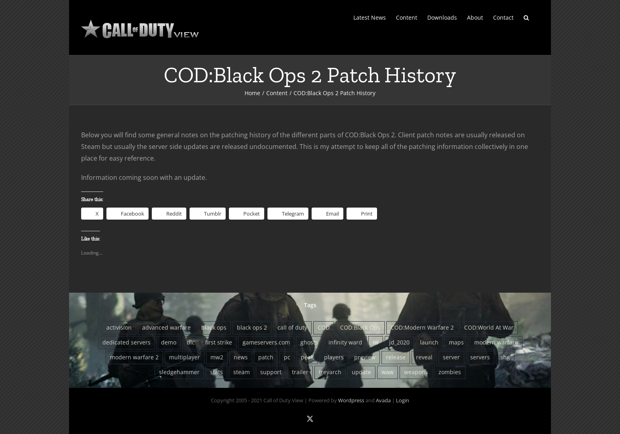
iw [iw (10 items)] (376, 342)
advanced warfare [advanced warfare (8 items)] (166, 327)
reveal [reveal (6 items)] (424, 357)
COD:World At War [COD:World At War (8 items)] (489, 327)
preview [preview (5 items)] (364, 357)
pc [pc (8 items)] (287, 357)
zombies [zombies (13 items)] (449, 372)
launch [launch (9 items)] (429, 342)
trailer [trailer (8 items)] (300, 372)
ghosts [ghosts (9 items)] (309, 342)
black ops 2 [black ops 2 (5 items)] (252, 327)
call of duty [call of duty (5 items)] (292, 327)
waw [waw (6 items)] (387, 372)
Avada (383, 400)
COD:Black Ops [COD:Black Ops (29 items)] (360, 327)
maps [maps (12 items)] (456, 342)
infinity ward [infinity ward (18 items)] (345, 342)
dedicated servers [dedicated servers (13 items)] (126, 342)
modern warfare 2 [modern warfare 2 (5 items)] (134, 357)
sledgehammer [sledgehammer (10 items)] (179, 372)
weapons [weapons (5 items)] (416, 372)
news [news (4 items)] (241, 357)
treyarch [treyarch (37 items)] (330, 372)
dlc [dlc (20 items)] (191, 342)
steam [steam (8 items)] (241, 372)
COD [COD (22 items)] (324, 327)
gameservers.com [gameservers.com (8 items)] (266, 342)
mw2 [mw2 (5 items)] (216, 357)
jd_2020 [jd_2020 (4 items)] (399, 342)
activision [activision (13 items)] (119, 327)
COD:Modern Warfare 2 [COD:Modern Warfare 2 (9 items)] (422, 327)
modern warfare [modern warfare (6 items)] (496, 342)
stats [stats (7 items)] (216, 372)
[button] (526, 17)
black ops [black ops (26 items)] (213, 327)
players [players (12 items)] (334, 357)
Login (402, 400)
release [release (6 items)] (396, 357)
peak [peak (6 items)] (307, 357)
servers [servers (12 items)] (480, 357)
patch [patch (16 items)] (265, 357)
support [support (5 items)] (270, 372)
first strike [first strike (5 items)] (218, 342)
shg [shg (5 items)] (505, 357)
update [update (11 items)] (361, 372)
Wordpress (351, 400)
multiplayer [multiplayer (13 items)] (184, 357)
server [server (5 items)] (451, 357)
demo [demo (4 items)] (168, 342)
